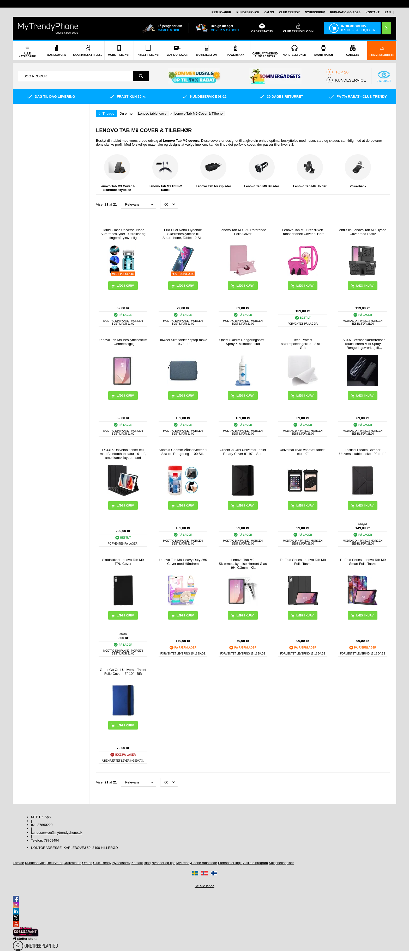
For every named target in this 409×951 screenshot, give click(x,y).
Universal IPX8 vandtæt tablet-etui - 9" (303, 452)
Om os (269, 12)
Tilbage (108, 113)
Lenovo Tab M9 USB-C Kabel (165, 173)
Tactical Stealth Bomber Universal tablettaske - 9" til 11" (362, 452)
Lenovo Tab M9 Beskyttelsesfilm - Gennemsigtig (123, 342)
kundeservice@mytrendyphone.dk (56, 833)
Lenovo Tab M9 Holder (310, 171)
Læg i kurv (245, 285)
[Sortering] (138, 204)
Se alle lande (204, 886)
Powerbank (358, 171)
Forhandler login (230, 863)
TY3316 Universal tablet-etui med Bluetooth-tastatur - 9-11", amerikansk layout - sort (123, 454)
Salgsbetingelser (281, 863)
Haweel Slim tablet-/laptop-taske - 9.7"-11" (183, 342)
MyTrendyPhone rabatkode (196, 863)
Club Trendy (289, 12)
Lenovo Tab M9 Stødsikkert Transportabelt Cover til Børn (302, 232)
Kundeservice (247, 12)
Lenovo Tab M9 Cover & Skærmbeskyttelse (117, 173)
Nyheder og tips (163, 863)
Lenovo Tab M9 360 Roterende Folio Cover (243, 232)
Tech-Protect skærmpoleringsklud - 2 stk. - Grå (302, 344)
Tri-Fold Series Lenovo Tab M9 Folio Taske (303, 562)
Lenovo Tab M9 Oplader (213, 171)
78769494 (51, 840)
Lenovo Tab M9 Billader (261, 171)
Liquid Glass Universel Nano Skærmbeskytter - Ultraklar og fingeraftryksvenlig (123, 234)
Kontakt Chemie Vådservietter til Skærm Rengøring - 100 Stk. (183, 452)
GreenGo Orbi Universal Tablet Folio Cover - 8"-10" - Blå (123, 672)
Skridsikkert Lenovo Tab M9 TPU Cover (123, 562)
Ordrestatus (72, 863)
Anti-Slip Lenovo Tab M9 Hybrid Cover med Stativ (362, 232)
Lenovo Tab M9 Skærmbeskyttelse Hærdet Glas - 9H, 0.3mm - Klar (243, 564)
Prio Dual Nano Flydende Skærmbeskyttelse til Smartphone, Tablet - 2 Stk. (183, 234)
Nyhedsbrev (315, 12)
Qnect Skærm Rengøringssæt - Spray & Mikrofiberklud (243, 342)
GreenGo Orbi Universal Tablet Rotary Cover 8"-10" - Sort (243, 452)
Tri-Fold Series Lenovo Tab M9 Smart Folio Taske (363, 562)
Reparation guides (345, 12)
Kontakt (373, 12)
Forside (18, 863)
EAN (388, 12)
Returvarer (221, 12)
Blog (147, 863)
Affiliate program (255, 863)
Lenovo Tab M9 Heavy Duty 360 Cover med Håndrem (183, 562)
